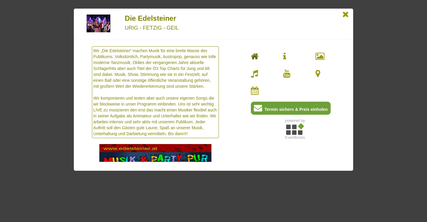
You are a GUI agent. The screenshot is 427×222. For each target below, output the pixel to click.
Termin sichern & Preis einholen (291, 109)
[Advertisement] (294, 183)
